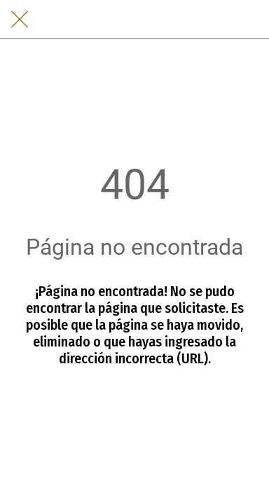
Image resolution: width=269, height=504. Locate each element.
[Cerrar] (19, 19)
